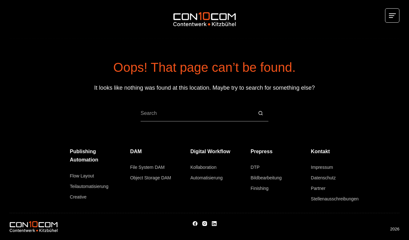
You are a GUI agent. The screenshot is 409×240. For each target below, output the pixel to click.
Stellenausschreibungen (335, 198)
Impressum (322, 167)
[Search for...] (196, 114)
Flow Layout (82, 175)
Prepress (262, 151)
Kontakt (320, 151)
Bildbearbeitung (266, 177)
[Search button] (260, 114)
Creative (78, 196)
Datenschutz (323, 177)
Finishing (259, 188)
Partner (318, 188)
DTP (255, 167)
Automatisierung (206, 177)
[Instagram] (204, 223)
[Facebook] (195, 223)
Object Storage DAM (150, 177)
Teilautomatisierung (89, 186)
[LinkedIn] (214, 223)
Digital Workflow (210, 151)
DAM (136, 151)
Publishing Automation (84, 155)
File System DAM (147, 167)
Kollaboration (203, 167)
